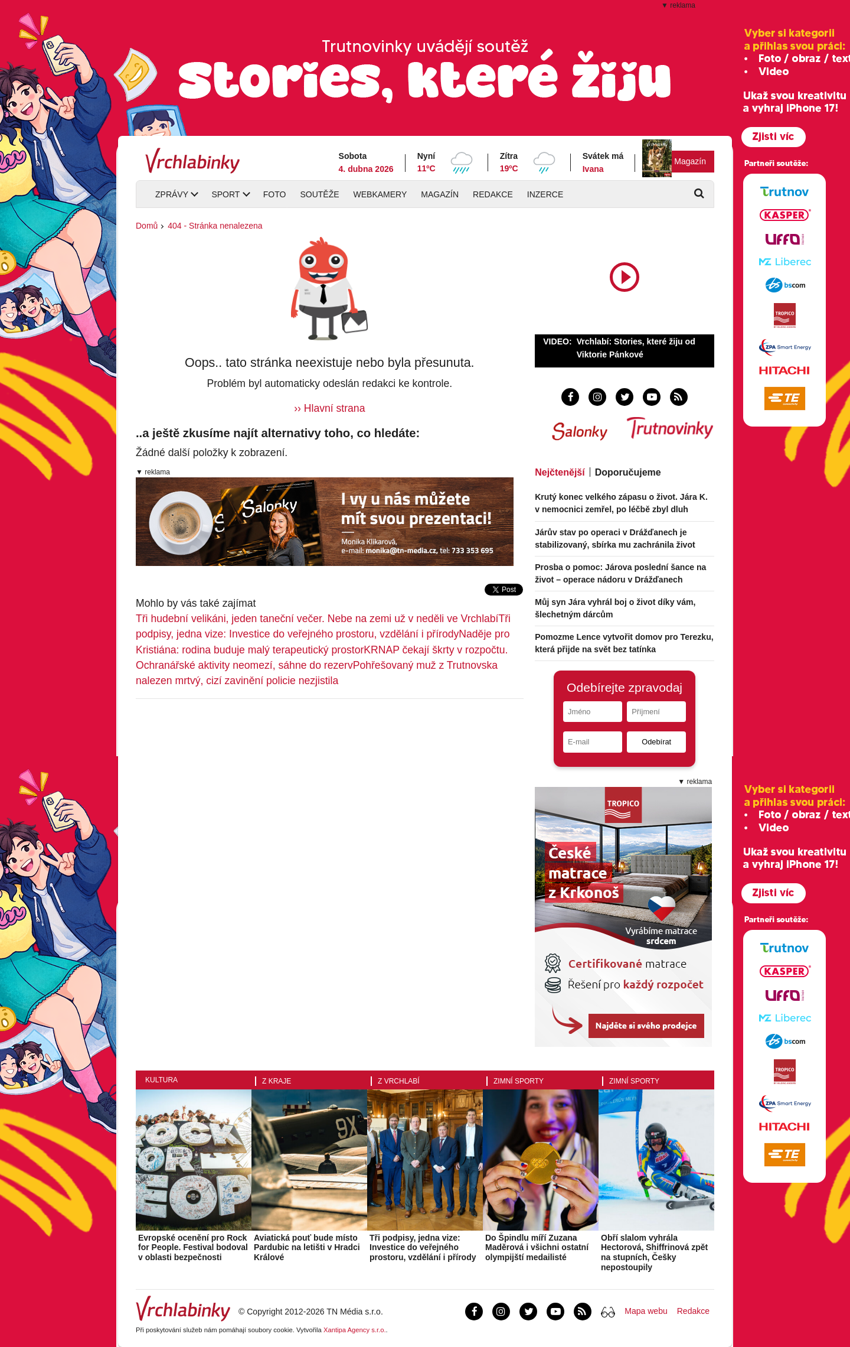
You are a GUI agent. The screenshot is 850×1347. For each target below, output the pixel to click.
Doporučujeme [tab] (628, 472)
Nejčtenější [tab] (559, 472)
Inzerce (545, 194)
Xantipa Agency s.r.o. (354, 1329)
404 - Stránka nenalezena (215, 225)
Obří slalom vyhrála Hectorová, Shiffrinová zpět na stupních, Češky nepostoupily (654, 1252)
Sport (225, 194)
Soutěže (319, 194)
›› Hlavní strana (329, 408)
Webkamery (380, 194)
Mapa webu (646, 1311)
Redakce (493, 194)
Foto (274, 194)
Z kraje (276, 1081)
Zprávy (171, 194)
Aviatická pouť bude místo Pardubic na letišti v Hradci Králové (307, 1248)
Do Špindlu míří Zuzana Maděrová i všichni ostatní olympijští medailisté (537, 1248)
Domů (147, 225)
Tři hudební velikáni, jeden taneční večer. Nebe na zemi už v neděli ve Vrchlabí (317, 618)
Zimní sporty (518, 1081)
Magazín (690, 161)
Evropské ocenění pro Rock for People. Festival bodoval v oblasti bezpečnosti (193, 1248)
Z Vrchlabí (399, 1081)
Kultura (161, 1080)
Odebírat (656, 741)
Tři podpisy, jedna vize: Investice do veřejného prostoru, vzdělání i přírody (423, 1248)
